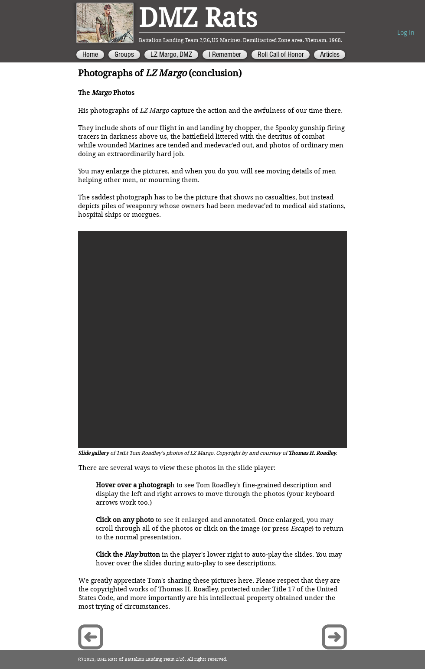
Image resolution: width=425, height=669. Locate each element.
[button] (212, 339)
